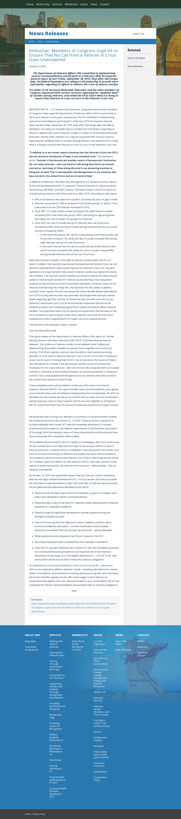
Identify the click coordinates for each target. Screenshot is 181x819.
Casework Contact (142, 654)
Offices (140, 641)
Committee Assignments (31, 648)
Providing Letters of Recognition (55, 726)
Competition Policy (100, 779)
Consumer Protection (99, 764)
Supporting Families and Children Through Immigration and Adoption (56, 690)
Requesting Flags (55, 716)
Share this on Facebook (147, 34)
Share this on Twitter (150, 34)
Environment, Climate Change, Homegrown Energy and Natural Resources (101, 678)
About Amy (42, 4)
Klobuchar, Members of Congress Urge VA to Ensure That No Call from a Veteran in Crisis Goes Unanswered (73, 55)
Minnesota (71, 4)
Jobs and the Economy (100, 651)
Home (29, 4)
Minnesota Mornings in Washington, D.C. (56, 750)
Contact (104, 4)
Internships (55, 760)
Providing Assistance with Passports (57, 706)
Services (57, 4)
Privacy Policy (39, 814)
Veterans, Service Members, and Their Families (101, 710)
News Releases (48, 33)
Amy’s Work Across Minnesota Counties (78, 645)
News (94, 4)
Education (99, 746)
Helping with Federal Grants (57, 654)
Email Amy (142, 647)
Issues (84, 4)
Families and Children (100, 739)
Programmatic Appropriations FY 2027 (57, 780)
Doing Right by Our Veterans (57, 676)
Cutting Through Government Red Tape (55, 665)
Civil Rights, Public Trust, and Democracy (102, 723)
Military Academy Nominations (56, 737)
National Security (98, 699)
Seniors (98, 731)
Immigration (100, 771)
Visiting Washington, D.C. (56, 768)
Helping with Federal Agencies (56, 644)
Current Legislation (99, 643)
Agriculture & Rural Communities (100, 661)
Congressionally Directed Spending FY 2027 (57, 792)
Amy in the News (136, 58)
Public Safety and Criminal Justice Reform (101, 754)
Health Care (100, 692)
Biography (30, 641)
